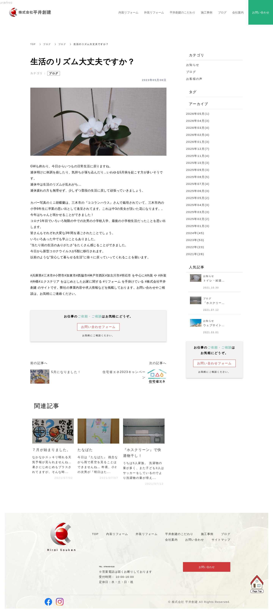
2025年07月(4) (197, 183)
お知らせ (192, 64)
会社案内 (238, 12)
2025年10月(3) (197, 162)
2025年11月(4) (197, 155)
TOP (33, 44)
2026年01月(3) (197, 141)
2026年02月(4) (197, 134)
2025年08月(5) (197, 176)
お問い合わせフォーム (98, 326)
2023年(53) (195, 240)
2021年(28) (195, 254)
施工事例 (206, 12)
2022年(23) (195, 247)
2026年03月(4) (197, 127)
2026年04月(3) (197, 120)
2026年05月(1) (197, 113)
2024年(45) (195, 233)
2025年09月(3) (197, 169)
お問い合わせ (207, 569)
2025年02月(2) (197, 219)
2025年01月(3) (197, 226)
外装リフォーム (154, 12)
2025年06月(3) (197, 190)
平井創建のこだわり (182, 12)
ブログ (48, 44)
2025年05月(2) (197, 198)
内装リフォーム (128, 12)
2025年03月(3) (197, 212)
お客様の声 (194, 78)
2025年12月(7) (197, 148)
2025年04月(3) (197, 205)
